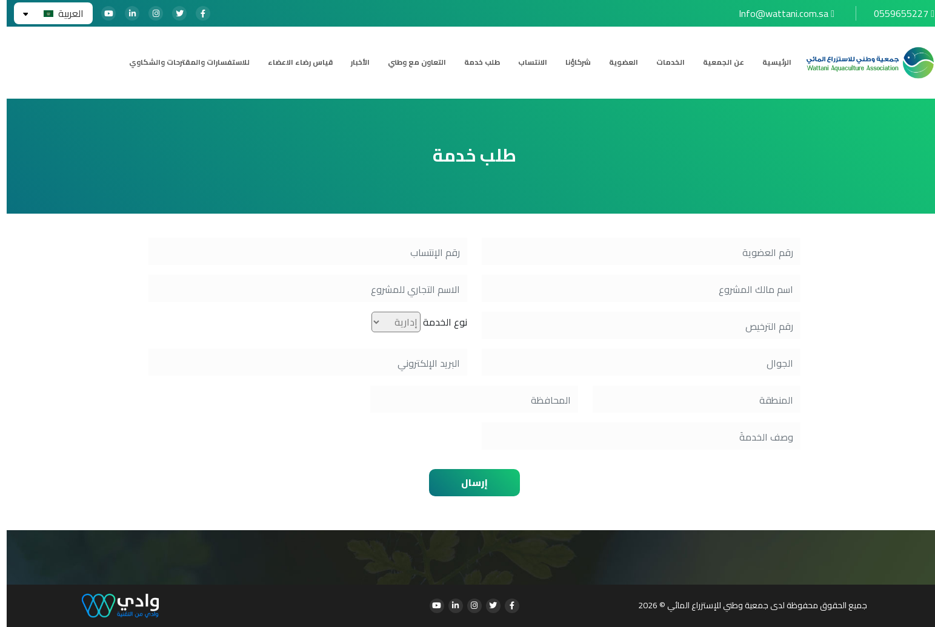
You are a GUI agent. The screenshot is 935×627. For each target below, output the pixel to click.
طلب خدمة (475, 62)
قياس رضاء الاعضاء (293, 62)
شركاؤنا (571, 62)
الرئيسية (770, 62)
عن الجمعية (716, 62)
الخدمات (664, 62)
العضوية (616, 62)
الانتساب (526, 62)
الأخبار (353, 62)
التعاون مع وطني (410, 62)
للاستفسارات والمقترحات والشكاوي (182, 62)
